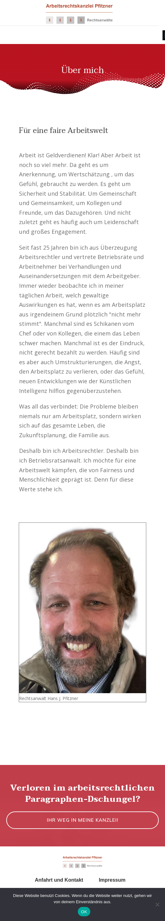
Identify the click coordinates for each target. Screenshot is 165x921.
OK (84, 911)
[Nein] (157, 904)
